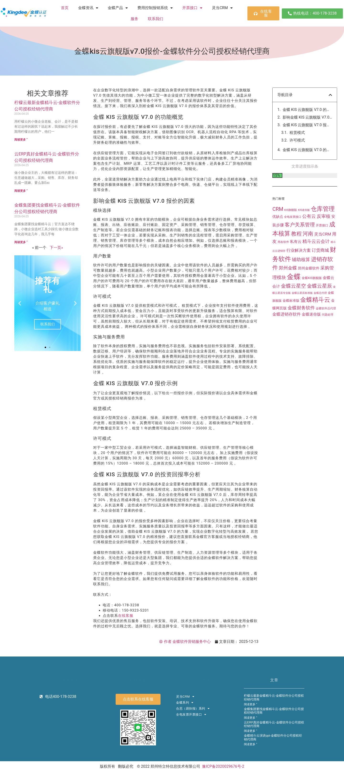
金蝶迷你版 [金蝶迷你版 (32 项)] (311, 330)
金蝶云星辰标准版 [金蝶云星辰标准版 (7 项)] (302, 308)
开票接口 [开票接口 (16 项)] (322, 240)
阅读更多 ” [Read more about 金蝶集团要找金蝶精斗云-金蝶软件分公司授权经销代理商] (21, 242)
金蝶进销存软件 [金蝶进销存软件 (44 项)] (286, 329)
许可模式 (297, 140)
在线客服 (125, 615)
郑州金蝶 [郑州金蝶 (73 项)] (288, 283)
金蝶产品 (118, 8)
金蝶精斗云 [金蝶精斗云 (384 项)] (315, 315)
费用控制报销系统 (155, 8)
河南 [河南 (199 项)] (308, 249)
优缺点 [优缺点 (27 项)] (277, 232)
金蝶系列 (185, 703)
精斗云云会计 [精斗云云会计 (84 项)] (316, 256)
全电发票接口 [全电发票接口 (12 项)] (292, 232)
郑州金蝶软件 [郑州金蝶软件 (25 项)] (308, 283)
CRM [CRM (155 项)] (277, 225)
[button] (20, 303)
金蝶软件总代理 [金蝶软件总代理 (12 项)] (326, 324)
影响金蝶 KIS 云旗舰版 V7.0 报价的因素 (307, 117)
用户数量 (297, 132)
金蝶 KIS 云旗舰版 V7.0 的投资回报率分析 (307, 165)
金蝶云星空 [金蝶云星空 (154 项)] (293, 301)
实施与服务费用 (303, 148)
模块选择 (297, 125)
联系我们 (155, 18)
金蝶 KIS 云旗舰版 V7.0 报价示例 (307, 157)
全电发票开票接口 (191, 715)
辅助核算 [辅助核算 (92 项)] (301, 275)
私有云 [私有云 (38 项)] (295, 257)
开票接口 (192, 8)
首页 (65, 7)
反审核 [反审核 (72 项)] (323, 232)
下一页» (56, 247)
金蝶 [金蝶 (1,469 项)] (294, 292)
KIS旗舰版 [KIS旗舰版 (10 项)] (290, 225)
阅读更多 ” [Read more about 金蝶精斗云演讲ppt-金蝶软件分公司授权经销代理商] (250, 744)
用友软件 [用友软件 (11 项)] (283, 257)
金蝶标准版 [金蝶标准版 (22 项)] (291, 316)
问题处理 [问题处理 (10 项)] (327, 330)
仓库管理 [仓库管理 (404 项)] (323, 224)
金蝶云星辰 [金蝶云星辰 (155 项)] (319, 301)
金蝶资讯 (88, 8)
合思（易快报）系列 (193, 709)
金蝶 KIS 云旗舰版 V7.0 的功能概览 (307, 109)
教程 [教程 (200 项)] (296, 249)
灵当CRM (222, 8)
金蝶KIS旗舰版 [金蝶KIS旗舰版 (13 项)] (312, 293)
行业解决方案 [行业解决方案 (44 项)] (298, 265)
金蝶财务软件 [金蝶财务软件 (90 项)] (301, 323)
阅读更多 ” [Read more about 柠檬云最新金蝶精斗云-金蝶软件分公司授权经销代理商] (21, 139)
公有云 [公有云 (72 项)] (309, 232)
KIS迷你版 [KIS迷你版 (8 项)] (304, 225)
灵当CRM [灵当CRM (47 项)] (322, 249)
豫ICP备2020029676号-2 (223, 766)
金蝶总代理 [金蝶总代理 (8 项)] (320, 308)
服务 (134, 18)
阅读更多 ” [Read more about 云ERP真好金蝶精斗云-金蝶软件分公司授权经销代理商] (21, 190)
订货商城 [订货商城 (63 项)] (320, 265)
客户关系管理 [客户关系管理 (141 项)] (300, 240)
